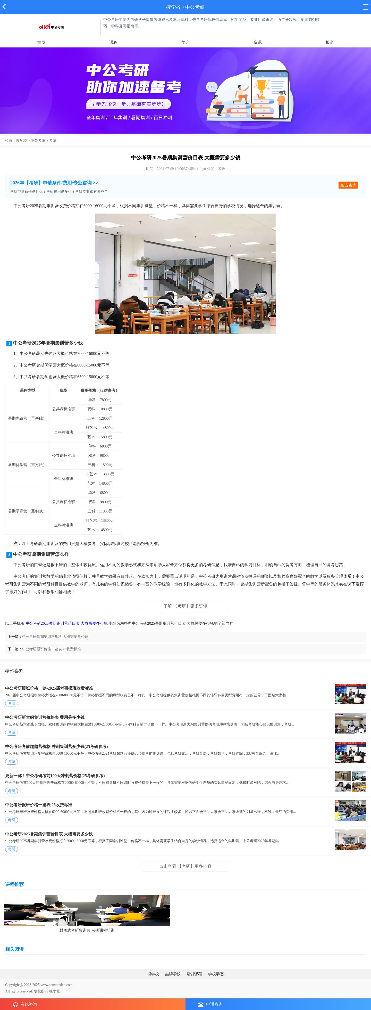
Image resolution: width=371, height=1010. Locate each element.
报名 (330, 42)
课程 (113, 42)
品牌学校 (173, 974)
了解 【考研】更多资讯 (186, 606)
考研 (52, 141)
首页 (41, 42)
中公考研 (38, 141)
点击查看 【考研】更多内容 (185, 866)
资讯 (258, 42)
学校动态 (216, 974)
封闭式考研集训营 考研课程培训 (87, 930)
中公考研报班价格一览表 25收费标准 (51, 649)
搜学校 (173, 7)
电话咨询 (210, 1004)
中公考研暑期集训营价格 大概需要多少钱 (55, 637)
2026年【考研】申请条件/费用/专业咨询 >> (54, 182)
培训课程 (194, 974)
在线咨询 (25, 1004)
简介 (185, 42)
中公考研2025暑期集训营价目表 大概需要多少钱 (67, 623)
